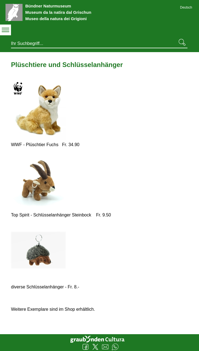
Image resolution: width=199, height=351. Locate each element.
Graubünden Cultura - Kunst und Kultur (99, 338)
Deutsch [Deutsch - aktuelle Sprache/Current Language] (186, 7)
